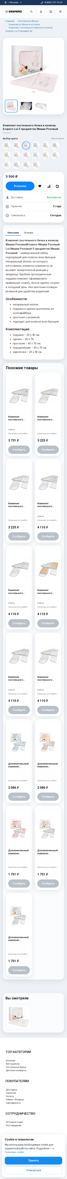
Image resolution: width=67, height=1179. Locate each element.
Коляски (10, 1060)
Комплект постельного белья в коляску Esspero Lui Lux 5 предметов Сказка (47, 418)
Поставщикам (13, 1125)
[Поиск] (31, 11)
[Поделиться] (57, 186)
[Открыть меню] (60, 11)
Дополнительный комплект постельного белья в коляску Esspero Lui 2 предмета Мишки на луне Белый (18, 939)
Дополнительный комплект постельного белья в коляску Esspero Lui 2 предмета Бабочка (47, 852)
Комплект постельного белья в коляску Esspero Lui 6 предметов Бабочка (17, 418)
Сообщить (19, 449)
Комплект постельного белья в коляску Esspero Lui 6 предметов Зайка (47, 505)
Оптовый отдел (14, 1122)
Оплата (10, 1096)
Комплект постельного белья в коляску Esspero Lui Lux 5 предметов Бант (18, 505)
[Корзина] (50, 11)
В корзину (20, 186)
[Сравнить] (48, 186)
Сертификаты (13, 1103)
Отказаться (33, 1170)
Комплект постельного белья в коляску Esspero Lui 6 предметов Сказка (17, 592)
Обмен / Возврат (15, 1099)
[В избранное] (39, 186)
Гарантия (11, 1093)
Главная (10, 21)
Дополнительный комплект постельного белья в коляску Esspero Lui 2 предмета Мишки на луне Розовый (18, 852)
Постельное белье (28, 21)
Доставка (11, 1089)
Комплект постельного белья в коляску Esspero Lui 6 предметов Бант (46, 679)
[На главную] (13, 11)
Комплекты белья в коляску (24, 24)
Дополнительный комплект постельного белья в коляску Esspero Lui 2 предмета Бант (47, 765)
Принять (33, 1160)
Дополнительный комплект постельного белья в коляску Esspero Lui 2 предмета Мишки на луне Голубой (18, 765)
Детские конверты (16, 1070)
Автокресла (12, 1063)
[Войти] (41, 11)
